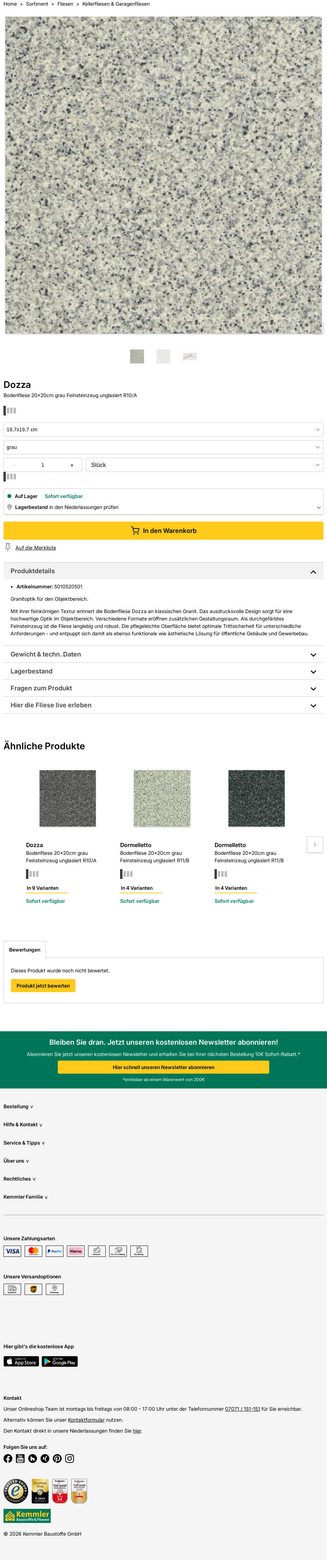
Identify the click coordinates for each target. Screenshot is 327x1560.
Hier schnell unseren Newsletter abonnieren (163, 1067)
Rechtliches (20, 1178)
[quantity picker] (42, 465)
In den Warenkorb (164, 530)
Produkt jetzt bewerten (43, 986)
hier (137, 1431)
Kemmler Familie (26, 1197)
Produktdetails (33, 571)
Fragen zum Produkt (41, 688)
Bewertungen (24, 950)
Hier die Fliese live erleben (51, 705)
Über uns (16, 1160)
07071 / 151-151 (242, 1409)
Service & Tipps (24, 1142)
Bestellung (18, 1106)
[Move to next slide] (315, 844)
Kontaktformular (86, 1420)
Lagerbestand (32, 671)
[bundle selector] (204, 465)
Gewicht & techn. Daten (46, 654)
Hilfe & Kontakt (23, 1124)
